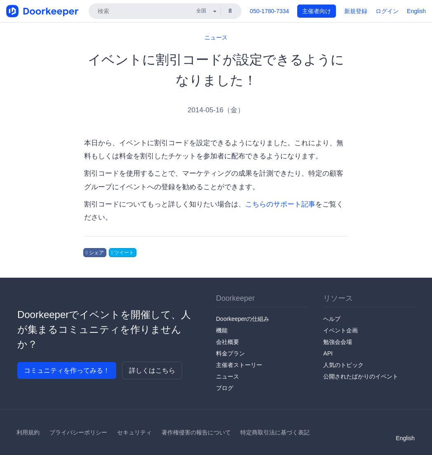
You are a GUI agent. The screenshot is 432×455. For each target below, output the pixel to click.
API (328, 353)
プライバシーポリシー (78, 432)
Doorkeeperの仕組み (242, 319)
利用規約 (28, 432)
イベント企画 (340, 330)
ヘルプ (331, 319)
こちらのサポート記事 (280, 204)
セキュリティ (134, 432)
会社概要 (227, 342)
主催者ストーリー (239, 365)
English (416, 11)
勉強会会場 (337, 342)
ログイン (387, 11)
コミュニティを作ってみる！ (67, 370)
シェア (95, 252)
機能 (222, 330)
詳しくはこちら (152, 370)
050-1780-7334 (269, 11)
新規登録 (355, 11)
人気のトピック (343, 365)
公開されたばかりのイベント (360, 376)
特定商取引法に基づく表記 (275, 432)
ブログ (224, 388)
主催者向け (316, 11)
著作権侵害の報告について (196, 432)
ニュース (216, 37)
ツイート (122, 252)
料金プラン (230, 353)
